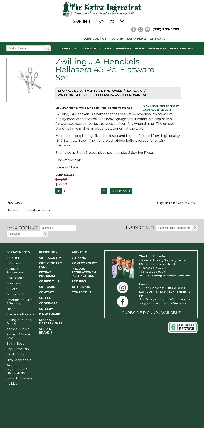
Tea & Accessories (19, 378)
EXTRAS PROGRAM (47, 274)
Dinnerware (111, 91)
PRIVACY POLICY (84, 263)
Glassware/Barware (20, 314)
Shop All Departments (78, 91)
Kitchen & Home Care (18, 336)
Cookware (13, 283)
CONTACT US (81, 292)
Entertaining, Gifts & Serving (19, 301)
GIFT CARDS (81, 287)
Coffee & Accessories (14, 270)
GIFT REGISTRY (113, 38)
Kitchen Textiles (17, 329)
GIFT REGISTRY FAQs (50, 265)
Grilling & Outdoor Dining (19, 321)
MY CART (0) (103, 21)
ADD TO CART (121, 190)
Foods (10, 309)
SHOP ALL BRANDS (181, 48)
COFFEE (65, 48)
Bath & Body (15, 343)
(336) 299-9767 (166, 29)
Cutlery (11, 289)
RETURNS (79, 281)
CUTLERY (105, 48)
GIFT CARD (158, 38)
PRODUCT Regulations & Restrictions (84, 272)
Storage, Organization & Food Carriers (17, 369)
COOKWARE (89, 48)
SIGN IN (80, 21)
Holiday (11, 383)
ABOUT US (80, 252)
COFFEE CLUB (49, 281)
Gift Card (12, 258)
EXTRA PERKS (136, 38)
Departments (18, 252)
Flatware (134, 91)
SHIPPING (79, 258)
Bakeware (13, 263)
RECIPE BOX (90, 38)
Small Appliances (18, 360)
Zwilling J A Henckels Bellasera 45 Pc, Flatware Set (103, 95)
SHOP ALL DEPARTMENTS (150, 48)
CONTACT (46, 292)
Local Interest (16, 354)
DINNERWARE (123, 48)
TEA (75, 48)
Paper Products (17, 349)
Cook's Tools (15, 278)
